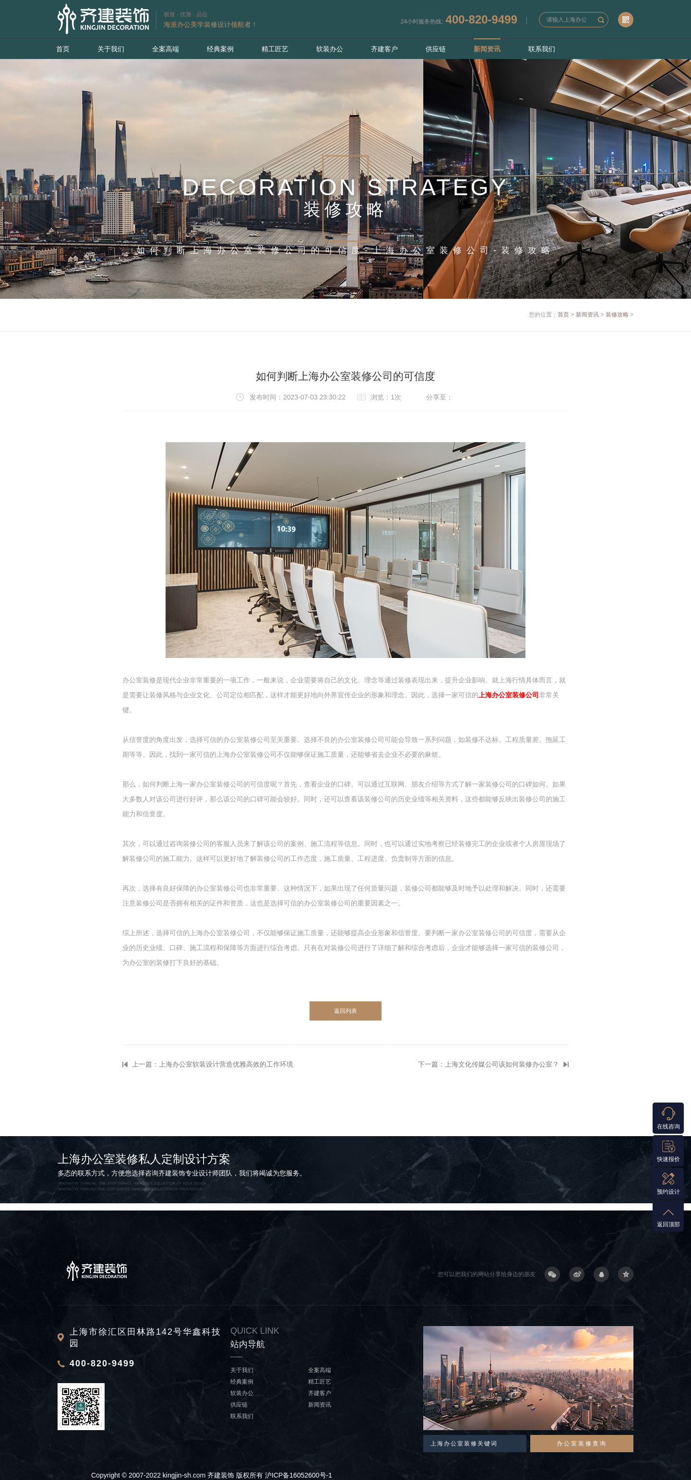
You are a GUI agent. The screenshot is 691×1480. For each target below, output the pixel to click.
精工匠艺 (275, 49)
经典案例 (220, 49)
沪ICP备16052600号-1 (298, 1475)
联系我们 (541, 49)
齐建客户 (384, 49)
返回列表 (345, 1011)
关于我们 (110, 49)
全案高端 (165, 49)
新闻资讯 (487, 49)
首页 (63, 49)
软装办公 (329, 49)
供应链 (436, 49)
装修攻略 (617, 314)
